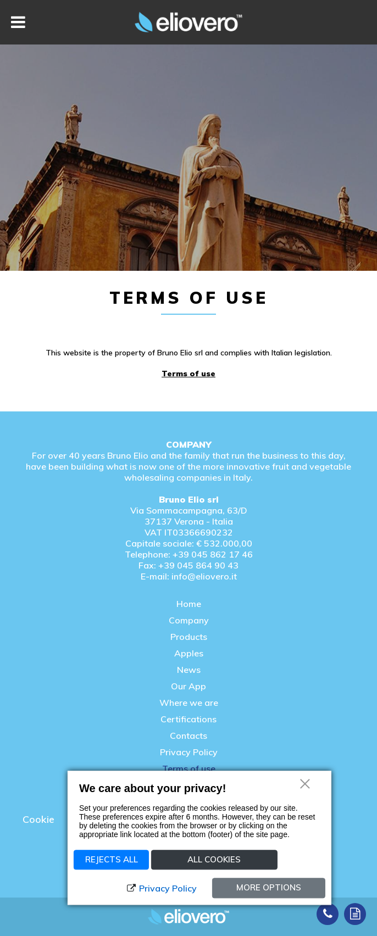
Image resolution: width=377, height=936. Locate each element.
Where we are (188, 702)
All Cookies (214, 859)
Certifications (188, 719)
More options (268, 887)
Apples (188, 653)
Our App (188, 686)
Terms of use (188, 373)
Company (189, 620)
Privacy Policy (189, 751)
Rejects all (111, 859)
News (189, 669)
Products (188, 636)
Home (188, 603)
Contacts (188, 735)
